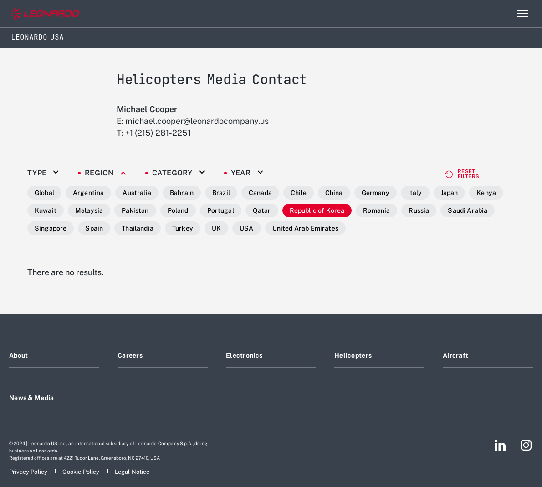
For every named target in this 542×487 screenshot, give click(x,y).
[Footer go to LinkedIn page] (500, 445)
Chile (299, 192)
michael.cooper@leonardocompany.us (197, 121)
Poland (178, 210)
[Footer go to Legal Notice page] (132, 471)
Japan (449, 192)
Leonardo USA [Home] (37, 37)
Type (36, 173)
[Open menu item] (522, 13)
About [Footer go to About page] (18, 355)
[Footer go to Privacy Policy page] (29, 471)
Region (99, 173)
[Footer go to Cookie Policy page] (81, 471)
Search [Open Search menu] (502, 13)
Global (44, 192)
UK (216, 228)
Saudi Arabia (467, 210)
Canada (260, 192)
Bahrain (182, 192)
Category (172, 173)
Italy (415, 192)
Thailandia (137, 228)
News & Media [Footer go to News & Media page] (31, 397)
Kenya (486, 192)
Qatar (262, 210)
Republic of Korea (317, 210)
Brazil (221, 192)
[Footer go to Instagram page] (526, 445)
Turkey (182, 228)
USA (246, 228)
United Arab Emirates (305, 228)
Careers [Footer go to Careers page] (130, 355)
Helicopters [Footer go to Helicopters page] (353, 355)
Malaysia (89, 210)
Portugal (220, 210)
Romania (376, 210)
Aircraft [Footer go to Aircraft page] (455, 355)
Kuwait (45, 210)
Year (241, 173)
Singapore (50, 228)
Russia (419, 210)
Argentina (88, 192)
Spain (94, 228)
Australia (137, 192)
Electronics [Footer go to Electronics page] (244, 355)
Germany (375, 192)
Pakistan (135, 210)
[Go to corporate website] (45, 14)
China (334, 192)
